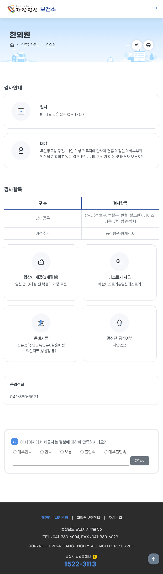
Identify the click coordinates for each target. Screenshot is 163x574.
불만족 (87, 452)
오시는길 (115, 518)
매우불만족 (115, 452)
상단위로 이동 (153, 558)
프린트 (148, 45)
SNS (137, 45)
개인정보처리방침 (54, 518)
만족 (46, 452)
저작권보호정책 (88, 518)
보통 (66, 452)
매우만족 (22, 452)
